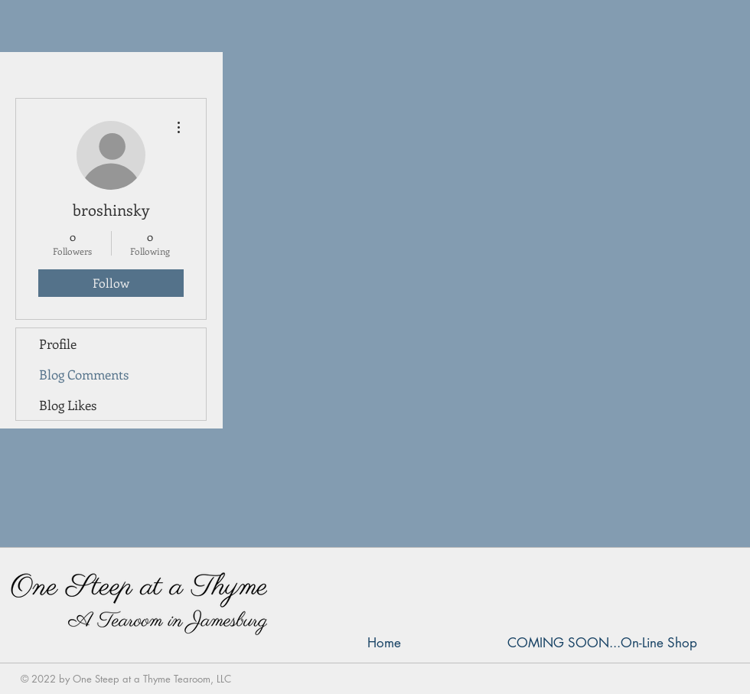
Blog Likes (67, 404)
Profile (58, 343)
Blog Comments (84, 374)
